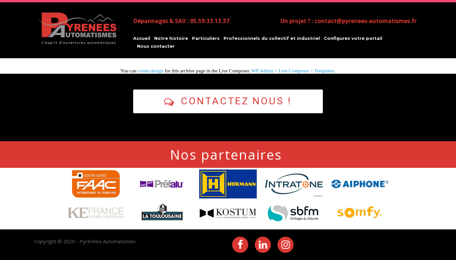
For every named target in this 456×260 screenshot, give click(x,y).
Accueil (141, 38)
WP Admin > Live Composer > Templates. (294, 70)
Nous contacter (156, 46)
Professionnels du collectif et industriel (272, 38)
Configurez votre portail (353, 38)
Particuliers (206, 38)
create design (151, 70)
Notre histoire (171, 38)
